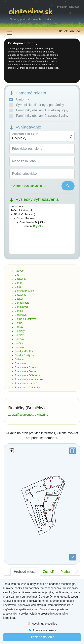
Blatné (18, 322)
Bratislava (21, 363)
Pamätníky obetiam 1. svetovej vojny (38, 110)
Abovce (19, 270)
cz (66, 31)
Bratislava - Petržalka (27, 387)
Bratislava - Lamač (26, 383)
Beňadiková (22, 302)
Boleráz (19, 335)
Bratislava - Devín (25, 371)
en (72, 31)
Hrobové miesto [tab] (25, 571)
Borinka (19, 347)
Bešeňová (21, 314)
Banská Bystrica (24, 290)
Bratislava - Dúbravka (27, 375)
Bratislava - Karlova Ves (29, 379)
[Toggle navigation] (9, 33)
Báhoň (19, 282)
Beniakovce (22, 306)
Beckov (19, 298)
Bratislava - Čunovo (26, 367)
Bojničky (38, 226)
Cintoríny (19, 99)
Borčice (19, 343)
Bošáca (19, 359)
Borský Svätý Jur (25, 355)
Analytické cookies (44, 630)
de (78, 31)
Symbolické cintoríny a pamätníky (36, 105)
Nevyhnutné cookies (44, 623)
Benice (19, 310)
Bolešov (19, 339)
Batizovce (20, 294)
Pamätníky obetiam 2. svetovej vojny (38, 116)
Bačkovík (20, 278)
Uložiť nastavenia (42, 637)
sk (60, 31)
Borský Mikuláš (24, 351)
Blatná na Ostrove (25, 318)
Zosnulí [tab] (48, 571)
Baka (18, 286)
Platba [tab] (65, 571)
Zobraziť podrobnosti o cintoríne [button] (28, 414)
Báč (17, 274)
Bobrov (19, 326)
